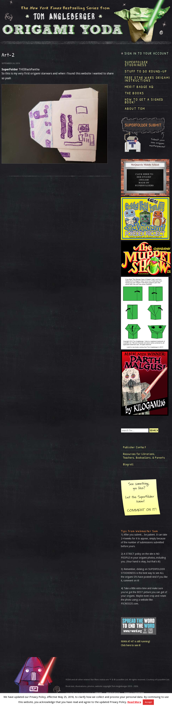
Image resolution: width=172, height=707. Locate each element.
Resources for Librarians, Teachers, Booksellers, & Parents (144, 456)
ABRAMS (98, 693)
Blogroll (128, 464)
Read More (134, 702)
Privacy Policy (113, 693)
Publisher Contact (134, 447)
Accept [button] (148, 702)
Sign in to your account (146, 53)
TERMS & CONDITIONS (134, 693)
